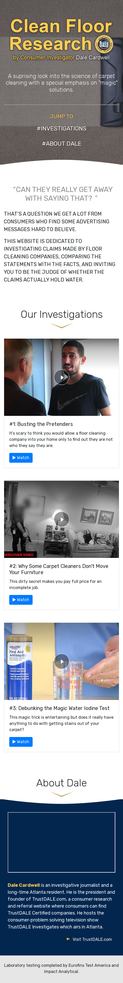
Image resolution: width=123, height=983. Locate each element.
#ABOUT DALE (61, 143)
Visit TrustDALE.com (92, 939)
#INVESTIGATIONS (62, 128)
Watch (21, 457)
